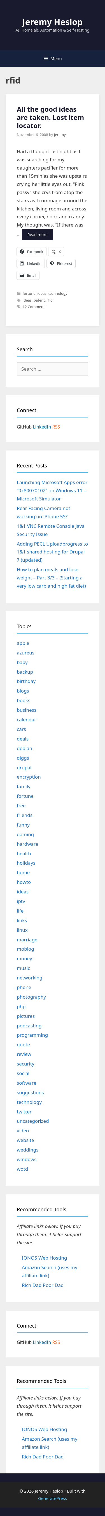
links (22, 920)
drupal (24, 767)
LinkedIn (42, 427)
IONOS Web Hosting (44, 1257)
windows (26, 1159)
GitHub (24, 427)
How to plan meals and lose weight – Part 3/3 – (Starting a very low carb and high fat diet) (51, 577)
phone (24, 987)
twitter (24, 1111)
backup (25, 672)
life (20, 911)
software (26, 1083)
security (25, 1063)
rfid (50, 300)
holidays (26, 863)
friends (24, 815)
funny (23, 824)
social (23, 1073)
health (24, 853)
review (24, 1054)
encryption (29, 777)
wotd (22, 1169)
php (21, 1006)
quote (23, 1044)
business (26, 710)
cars (21, 729)
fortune (29, 293)
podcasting (29, 1025)
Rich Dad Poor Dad (43, 1285)
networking (29, 977)
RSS (56, 427)
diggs (23, 758)
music (23, 968)
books (23, 700)
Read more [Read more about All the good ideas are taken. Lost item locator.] (37, 234)
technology (57, 293)
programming (32, 1035)
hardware (27, 844)
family (24, 786)
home (23, 872)
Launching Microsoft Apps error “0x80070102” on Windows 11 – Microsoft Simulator (52, 490)
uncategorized (33, 1121)
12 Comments (34, 306)
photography (31, 997)
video (23, 1130)
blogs (23, 690)
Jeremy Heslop (52, 22)
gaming (25, 834)
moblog (25, 949)
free (21, 805)
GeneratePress (52, 1498)
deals (23, 738)
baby (22, 662)
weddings (27, 1149)
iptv (21, 901)
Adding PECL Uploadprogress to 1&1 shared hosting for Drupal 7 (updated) (52, 552)
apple (23, 643)
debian (24, 748)
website (25, 1140)
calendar (26, 719)
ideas (41, 293)
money (24, 958)
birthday (26, 681)
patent (39, 300)
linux (22, 930)
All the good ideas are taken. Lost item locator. (50, 117)
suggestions (30, 1092)
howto (24, 882)
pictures (26, 1016)
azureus (25, 652)
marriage (27, 939)
